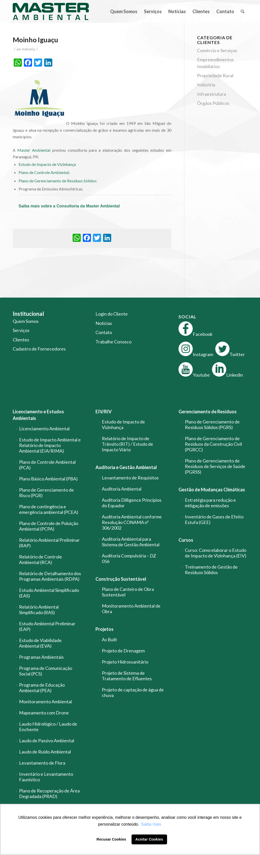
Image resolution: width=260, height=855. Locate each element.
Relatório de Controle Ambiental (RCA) (40, 559)
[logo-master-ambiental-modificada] (51, 11)
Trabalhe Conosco (113, 341)
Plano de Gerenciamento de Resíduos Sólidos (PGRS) (212, 424)
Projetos (104, 629)
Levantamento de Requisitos (130, 477)
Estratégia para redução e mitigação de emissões (210, 502)
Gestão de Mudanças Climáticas (211, 489)
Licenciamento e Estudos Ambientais (38, 415)
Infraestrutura (211, 94)
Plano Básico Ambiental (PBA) (48, 478)
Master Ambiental (33, 150)
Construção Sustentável (120, 579)
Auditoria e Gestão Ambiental (126, 467)
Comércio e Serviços (217, 50)
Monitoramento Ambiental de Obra (131, 608)
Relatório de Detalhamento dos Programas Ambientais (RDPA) (50, 576)
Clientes (21, 339)
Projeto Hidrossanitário (125, 662)
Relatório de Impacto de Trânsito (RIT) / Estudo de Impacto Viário (127, 444)
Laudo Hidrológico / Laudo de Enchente (48, 726)
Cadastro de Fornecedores (39, 349)
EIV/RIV (103, 411)
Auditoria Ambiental (121, 489)
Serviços (21, 330)
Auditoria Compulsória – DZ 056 (129, 558)
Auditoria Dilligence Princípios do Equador (131, 502)
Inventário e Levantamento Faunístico (46, 776)
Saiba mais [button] (151, 824)
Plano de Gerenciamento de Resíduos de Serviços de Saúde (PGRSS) (215, 466)
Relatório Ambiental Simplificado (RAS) (39, 609)
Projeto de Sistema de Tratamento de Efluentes (127, 675)
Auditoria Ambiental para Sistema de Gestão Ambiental (130, 541)
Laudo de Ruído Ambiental (45, 751)
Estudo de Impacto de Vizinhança (47, 164)
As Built (109, 639)
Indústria (28, 49)
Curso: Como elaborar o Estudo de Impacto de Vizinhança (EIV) (215, 552)
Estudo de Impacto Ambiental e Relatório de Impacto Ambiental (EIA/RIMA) (50, 445)
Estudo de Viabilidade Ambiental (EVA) (40, 643)
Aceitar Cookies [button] (149, 839)
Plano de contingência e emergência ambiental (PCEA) (48, 509)
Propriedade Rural (215, 75)
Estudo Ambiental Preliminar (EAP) (47, 626)
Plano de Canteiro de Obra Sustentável (128, 591)
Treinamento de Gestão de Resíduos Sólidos (211, 569)
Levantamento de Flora (42, 763)
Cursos (185, 540)
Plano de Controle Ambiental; (44, 172)
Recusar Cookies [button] (111, 839)
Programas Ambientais (41, 657)
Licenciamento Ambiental (44, 428)
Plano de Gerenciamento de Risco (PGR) (46, 492)
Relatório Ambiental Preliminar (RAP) (49, 542)
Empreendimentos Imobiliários (215, 63)
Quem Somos (26, 321)
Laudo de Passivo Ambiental (46, 740)
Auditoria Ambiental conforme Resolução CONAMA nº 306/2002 (132, 522)
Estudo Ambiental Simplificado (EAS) (49, 592)
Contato (103, 332)
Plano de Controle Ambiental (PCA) (47, 464)
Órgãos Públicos (213, 103)
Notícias (103, 323)
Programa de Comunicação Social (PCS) (45, 670)
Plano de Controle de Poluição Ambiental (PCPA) (48, 526)
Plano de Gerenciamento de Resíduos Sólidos (57, 180)
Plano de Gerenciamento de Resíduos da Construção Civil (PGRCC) (213, 444)
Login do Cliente (111, 314)
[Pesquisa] (242, 11)
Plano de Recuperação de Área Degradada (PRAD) (49, 793)
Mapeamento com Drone (44, 712)
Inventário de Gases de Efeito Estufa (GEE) (214, 519)
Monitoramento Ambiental (45, 701)
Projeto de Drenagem (123, 650)
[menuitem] (124, 11)
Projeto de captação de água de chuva (133, 692)
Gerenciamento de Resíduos (207, 411)
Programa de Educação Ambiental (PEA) (42, 687)
